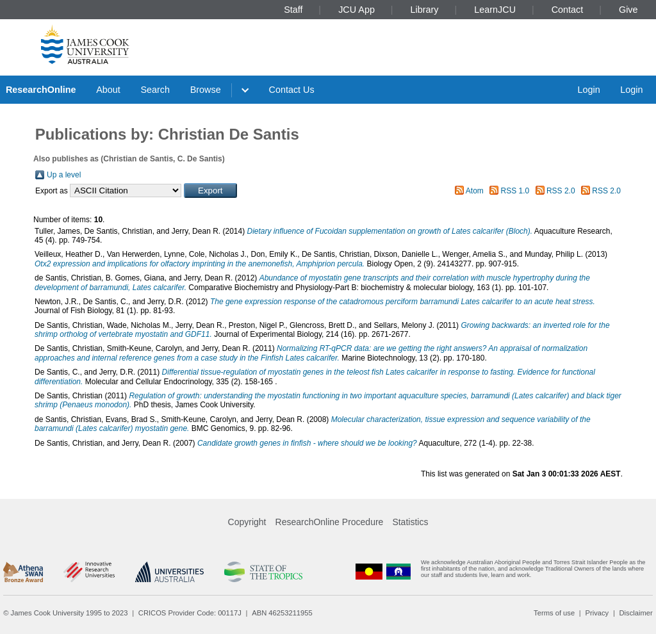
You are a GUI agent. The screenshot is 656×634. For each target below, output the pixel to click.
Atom (475, 190)
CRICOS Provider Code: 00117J (190, 613)
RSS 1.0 (515, 190)
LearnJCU (495, 9)
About (108, 90)
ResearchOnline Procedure (329, 522)
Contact (568, 9)
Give (628, 9)
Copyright (247, 522)
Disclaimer (636, 613)
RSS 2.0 (560, 190)
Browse (205, 90)
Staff (293, 9)
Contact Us (292, 90)
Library (425, 9)
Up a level (64, 174)
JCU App (356, 9)
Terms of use (554, 613)
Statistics (410, 522)
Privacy (597, 613)
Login (588, 90)
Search (155, 90)
